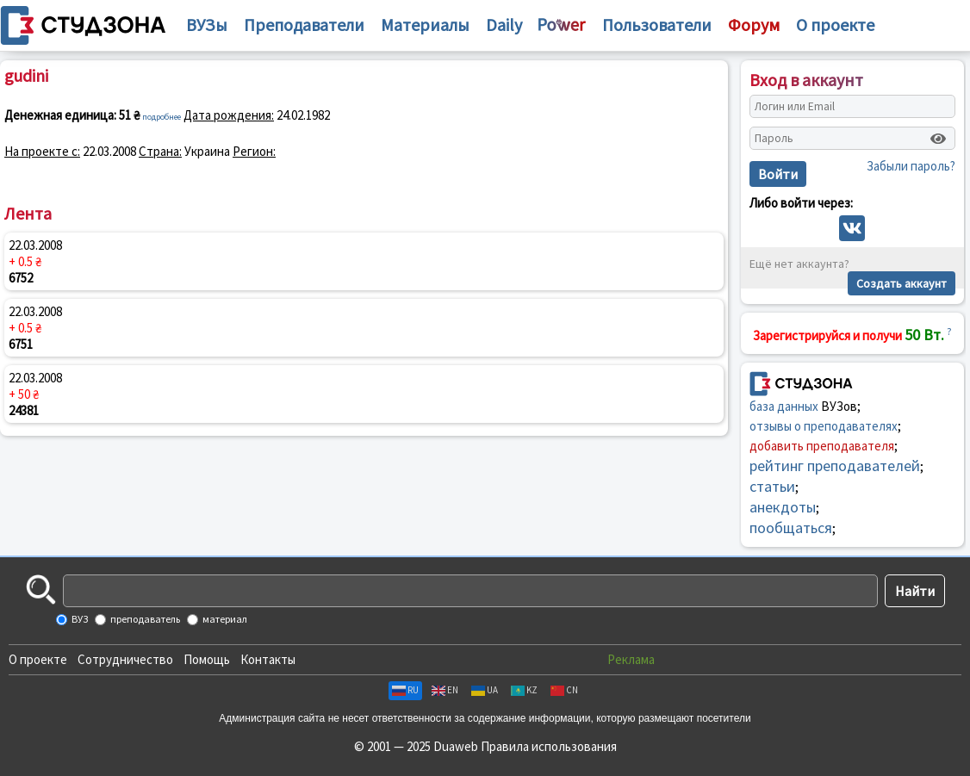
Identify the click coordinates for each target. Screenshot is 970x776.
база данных (783, 406)
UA (484, 690)
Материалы (425, 24)
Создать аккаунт (901, 283)
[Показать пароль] (938, 138)
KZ (524, 690)
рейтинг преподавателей (834, 465)
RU (405, 690)
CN (564, 690)
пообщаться (790, 527)
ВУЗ (79, 618)
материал (224, 618)
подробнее (161, 116)
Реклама (631, 659)
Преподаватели (304, 24)
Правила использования (549, 746)
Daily (504, 24)
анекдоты (782, 507)
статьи (772, 486)
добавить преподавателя (821, 446)
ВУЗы (206, 24)
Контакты (267, 659)
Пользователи (657, 24)
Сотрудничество (125, 659)
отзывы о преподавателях (823, 426)
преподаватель (144, 618)
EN (445, 690)
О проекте (38, 659)
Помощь (206, 659)
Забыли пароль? (911, 166)
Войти (778, 174)
